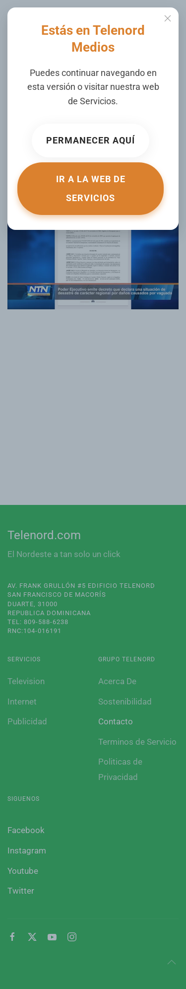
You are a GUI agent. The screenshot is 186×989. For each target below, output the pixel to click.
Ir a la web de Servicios (90, 188)
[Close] (168, 18)
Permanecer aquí (90, 140)
